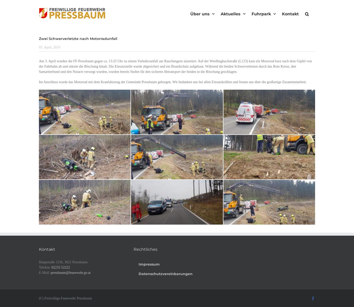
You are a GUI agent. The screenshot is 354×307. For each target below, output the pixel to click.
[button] (307, 13)
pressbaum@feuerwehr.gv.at (71, 273)
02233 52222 (60, 267)
